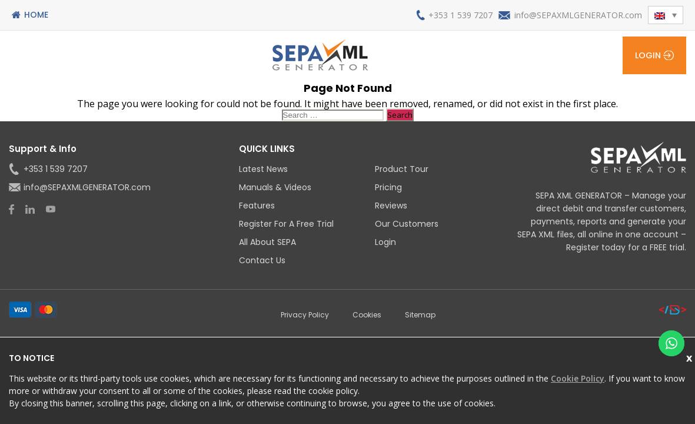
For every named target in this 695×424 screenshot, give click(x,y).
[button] (665, 15)
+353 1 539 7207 (460, 15)
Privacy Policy (305, 315)
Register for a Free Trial (286, 224)
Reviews (391, 205)
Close (690, 356)
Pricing (388, 187)
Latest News (263, 169)
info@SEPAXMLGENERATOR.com (578, 15)
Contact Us (262, 260)
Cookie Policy (577, 378)
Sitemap (420, 315)
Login (648, 55)
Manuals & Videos (275, 187)
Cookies (367, 315)
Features (257, 205)
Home (36, 15)
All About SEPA (267, 242)
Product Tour (401, 169)
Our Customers (406, 224)
